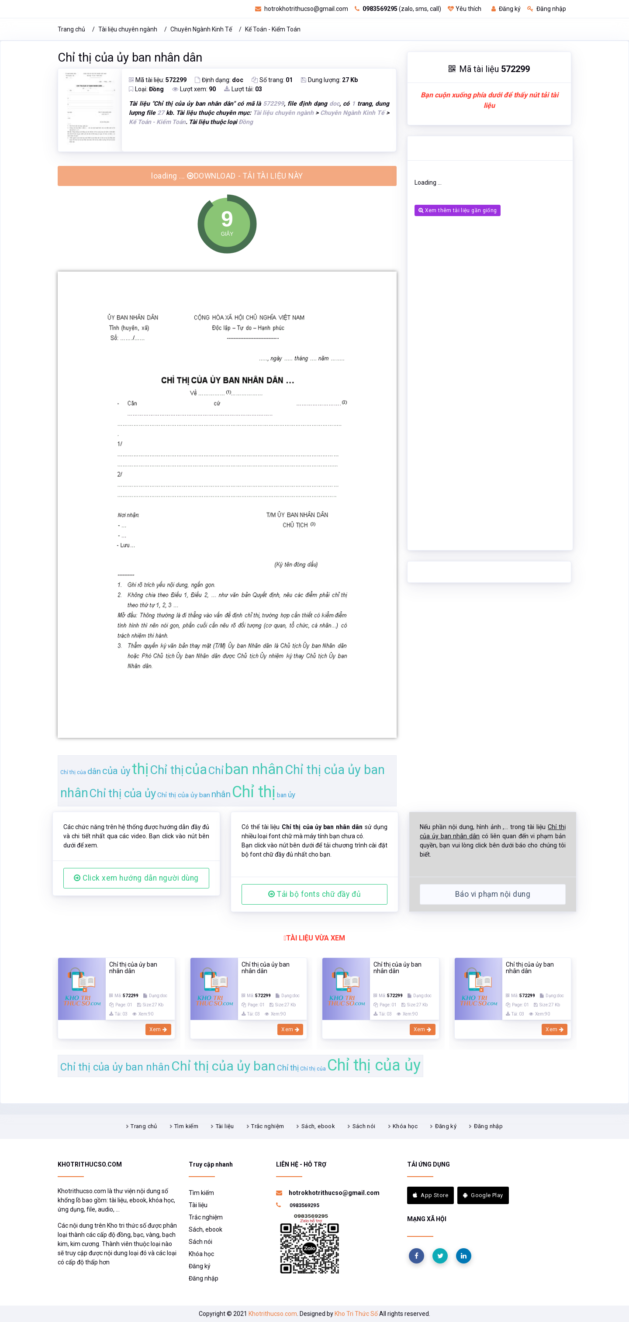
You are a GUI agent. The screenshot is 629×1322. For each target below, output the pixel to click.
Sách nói (364, 1126)
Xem (158, 1029)
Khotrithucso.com (273, 1313)
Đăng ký (506, 8)
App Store (430, 1195)
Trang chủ (71, 29)
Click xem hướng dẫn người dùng (136, 878)
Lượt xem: (194, 89)
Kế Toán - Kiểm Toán (273, 29)
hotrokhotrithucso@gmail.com (301, 8)
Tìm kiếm (186, 1126)
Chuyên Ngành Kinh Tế (201, 29)
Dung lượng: (329, 79)
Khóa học (405, 1126)
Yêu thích (464, 8)
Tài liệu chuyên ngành (127, 29)
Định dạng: (219, 79)
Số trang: (272, 79)
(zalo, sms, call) (398, 8)
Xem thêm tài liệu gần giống (457, 210)
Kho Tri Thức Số (356, 1313)
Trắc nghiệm (267, 1126)
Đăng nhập (546, 8)
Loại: (146, 89)
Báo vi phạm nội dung (492, 894)
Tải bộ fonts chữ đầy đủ (314, 894)
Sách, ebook (318, 1126)
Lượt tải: (243, 89)
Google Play (483, 1195)
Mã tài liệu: (158, 79)
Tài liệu (225, 1126)
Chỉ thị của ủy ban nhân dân (130, 58)
